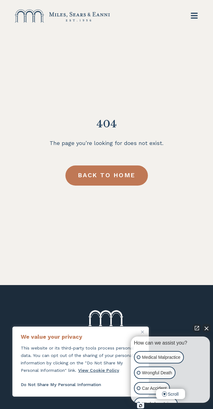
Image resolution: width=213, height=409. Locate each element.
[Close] (142, 332)
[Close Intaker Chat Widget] (206, 328)
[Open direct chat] (197, 328)
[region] (80, 362)
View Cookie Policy (98, 370)
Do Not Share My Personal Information (63, 384)
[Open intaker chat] (140, 405)
